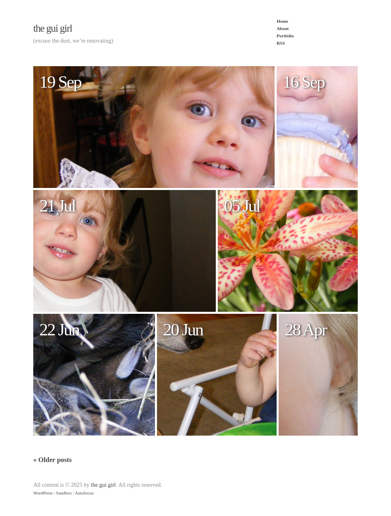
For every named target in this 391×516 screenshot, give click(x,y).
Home (282, 21)
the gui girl (52, 28)
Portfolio (285, 35)
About (283, 28)
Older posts (52, 460)
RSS (281, 43)
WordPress (43, 492)
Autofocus (84, 492)
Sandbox (64, 492)
